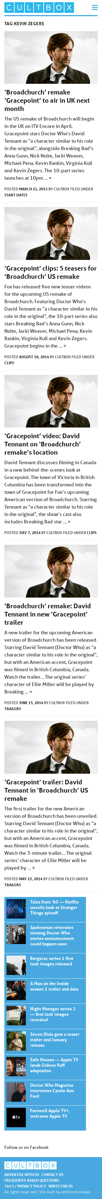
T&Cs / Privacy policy (25, 1186)
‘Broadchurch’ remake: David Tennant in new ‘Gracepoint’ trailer (47, 614)
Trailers (12, 708)
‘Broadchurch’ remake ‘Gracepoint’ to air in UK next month (47, 100)
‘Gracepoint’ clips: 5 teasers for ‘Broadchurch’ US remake (50, 272)
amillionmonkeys (75, 1191)
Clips (9, 362)
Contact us (52, 1174)
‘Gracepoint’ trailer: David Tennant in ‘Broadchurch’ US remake (46, 790)
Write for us (60, 1186)
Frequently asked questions (31, 1180)
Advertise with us (21, 1174)
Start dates (15, 194)
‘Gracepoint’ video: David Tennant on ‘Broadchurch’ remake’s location (42, 444)
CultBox (62, 189)
